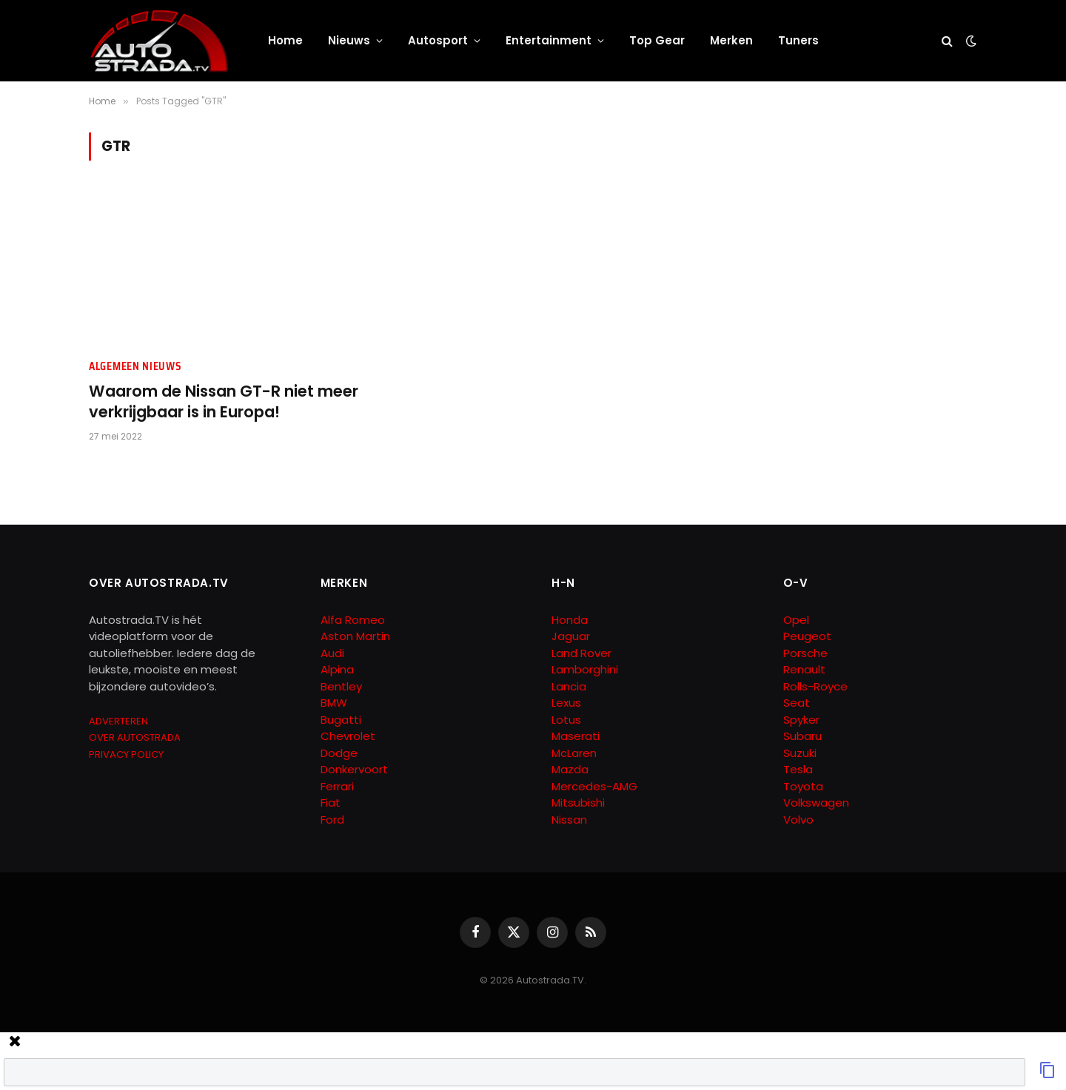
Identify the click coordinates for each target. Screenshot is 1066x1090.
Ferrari (337, 786)
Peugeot (807, 636)
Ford (332, 819)
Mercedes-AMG (594, 786)
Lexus (566, 702)
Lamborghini (585, 669)
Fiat (331, 802)
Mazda (570, 769)
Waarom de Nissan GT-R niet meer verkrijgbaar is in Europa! (223, 402)
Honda (570, 620)
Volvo (798, 819)
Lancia (569, 686)
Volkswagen (816, 802)
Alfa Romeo (354, 620)
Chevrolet (348, 736)
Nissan (569, 819)
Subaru (802, 736)
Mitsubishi (578, 802)
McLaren (574, 753)
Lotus (566, 719)
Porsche (805, 653)
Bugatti (341, 719)
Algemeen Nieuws (135, 366)
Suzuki (800, 753)
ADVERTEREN (118, 721)
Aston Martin (355, 636)
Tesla (798, 769)
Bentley (341, 686)
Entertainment (548, 40)
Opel (796, 620)
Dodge (339, 753)
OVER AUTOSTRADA (135, 737)
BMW (334, 702)
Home (285, 40)
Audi (332, 653)
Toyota (803, 786)
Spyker (801, 719)
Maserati (576, 736)
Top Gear (657, 40)
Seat (796, 702)
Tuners (798, 40)
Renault (804, 669)
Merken (731, 40)
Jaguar (571, 636)
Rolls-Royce (815, 686)
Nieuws (349, 40)
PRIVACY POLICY (126, 754)
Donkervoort (354, 769)
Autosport (438, 40)
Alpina (337, 669)
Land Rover (581, 653)
